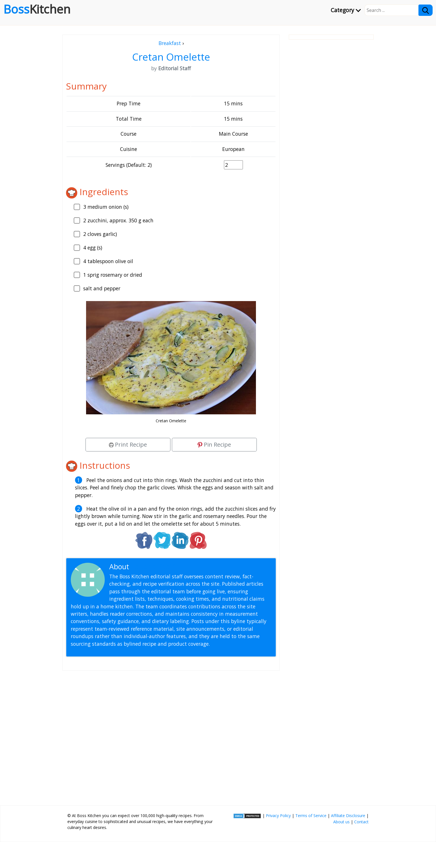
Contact (361, 821)
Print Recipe (128, 444)
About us (341, 821)
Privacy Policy (278, 815)
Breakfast (170, 43)
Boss (36, 9)
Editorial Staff (153, 566)
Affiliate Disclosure (348, 815)
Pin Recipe (214, 444)
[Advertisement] (171, 736)
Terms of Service (310, 815)
